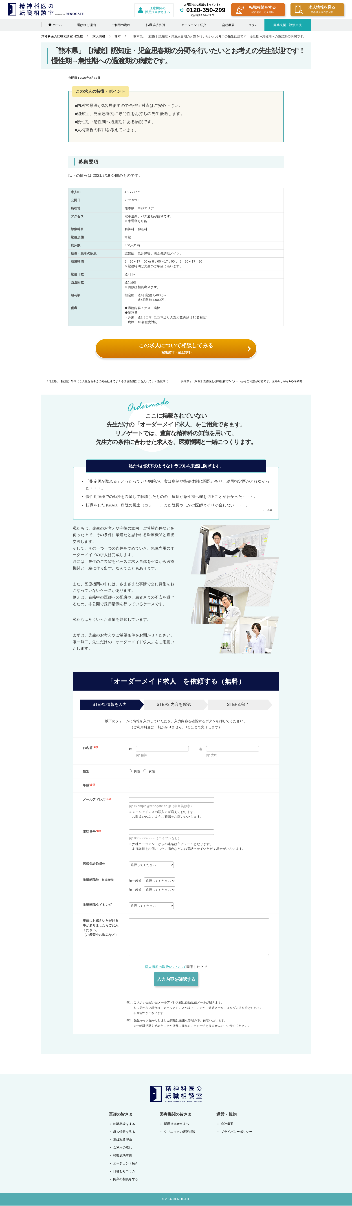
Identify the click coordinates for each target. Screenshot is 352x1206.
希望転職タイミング (97, 905)
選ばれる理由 (86, 25)
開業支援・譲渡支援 (287, 25)
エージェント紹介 (193, 25)
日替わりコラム (124, 1172)
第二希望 (135, 890)
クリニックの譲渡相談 (179, 1132)
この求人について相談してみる (194, 348)
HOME (62, 36)
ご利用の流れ (120, 25)
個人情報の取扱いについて (165, 967)
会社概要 (228, 25)
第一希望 (135, 881)
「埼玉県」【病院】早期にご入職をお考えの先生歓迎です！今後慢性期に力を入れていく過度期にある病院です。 (111, 382)
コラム (253, 25)
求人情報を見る (315, 10)
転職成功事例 (155, 25)
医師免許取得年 (94, 864)
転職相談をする (256, 10)
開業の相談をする (125, 1180)
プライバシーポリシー (236, 1132)
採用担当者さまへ (176, 1124)
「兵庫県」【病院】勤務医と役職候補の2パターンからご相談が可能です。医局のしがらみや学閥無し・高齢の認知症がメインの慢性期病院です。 (244, 382)
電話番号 (92, 832)
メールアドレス (97, 800)
